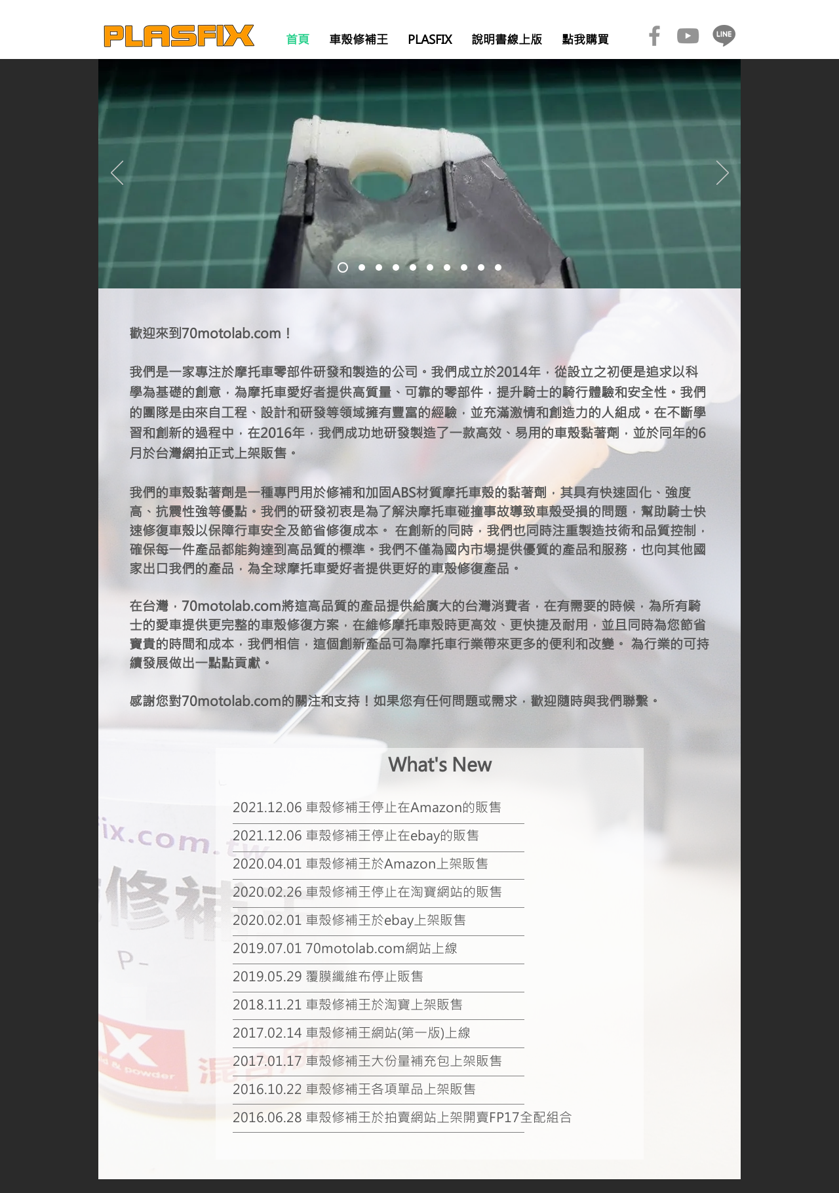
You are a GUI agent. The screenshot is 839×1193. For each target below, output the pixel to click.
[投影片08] (464, 267)
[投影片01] (343, 267)
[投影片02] (362, 267)
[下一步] (722, 174)
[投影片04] (396, 267)
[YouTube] (687, 35)
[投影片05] (413, 267)
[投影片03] (379, 267)
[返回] (117, 174)
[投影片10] (498, 267)
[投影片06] (430, 267)
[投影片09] (481, 267)
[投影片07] (447, 267)
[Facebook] (654, 35)
